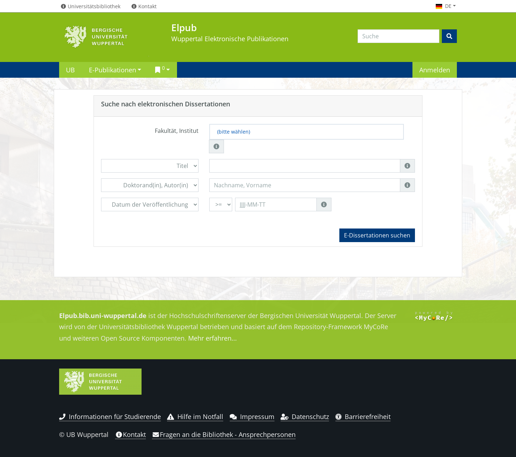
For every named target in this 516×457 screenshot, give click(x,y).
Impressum (252, 416)
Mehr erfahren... (212, 338)
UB (70, 69)
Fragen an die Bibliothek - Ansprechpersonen (224, 434)
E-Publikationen (112, 69)
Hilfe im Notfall (195, 416)
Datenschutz (305, 416)
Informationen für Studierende (110, 416)
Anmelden (434, 69)
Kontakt (130, 434)
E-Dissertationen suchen (377, 235)
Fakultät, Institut (177, 131)
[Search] (398, 36)
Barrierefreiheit (363, 416)
